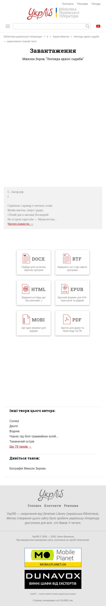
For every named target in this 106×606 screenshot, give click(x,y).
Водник (14, 431)
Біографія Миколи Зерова (27, 468)
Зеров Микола (61, 36)
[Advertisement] (53, 125)
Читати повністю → (20, 223)
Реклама (82, 3)
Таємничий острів (21, 441)
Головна (34, 506)
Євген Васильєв (65, 536)
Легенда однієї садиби (86, 36)
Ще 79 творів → (20, 446)
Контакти (67, 3)
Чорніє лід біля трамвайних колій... (33, 436)
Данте (13, 426)
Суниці (14, 421)
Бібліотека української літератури (23, 36)
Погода (96, 3)
